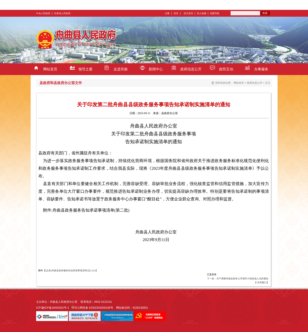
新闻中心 (156, 69)
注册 (167, 13)
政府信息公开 (191, 69)
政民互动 (226, 69)
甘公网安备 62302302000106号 (93, 307)
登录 (176, 13)
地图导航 (214, 13)
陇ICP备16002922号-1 (55, 307)
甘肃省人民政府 (62, 13)
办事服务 (261, 69)
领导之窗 (85, 69)
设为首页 (188, 13)
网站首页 (50, 69)
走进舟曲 (121, 69)
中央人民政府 (43, 13)
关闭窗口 (262, 282)
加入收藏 (201, 13)
